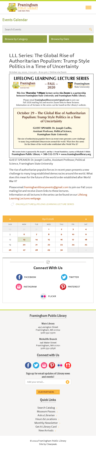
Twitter (70, 277)
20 (24, 244)
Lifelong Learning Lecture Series (54, 204)
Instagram (26, 286)
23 (61, 244)
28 (36, 249)
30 (61, 249)
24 (73, 244)
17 (73, 239)
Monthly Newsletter (46, 422)
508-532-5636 (48, 348)
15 (49, 239)
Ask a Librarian (46, 415)
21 (36, 244)
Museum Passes (46, 411)
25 (86, 244)
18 (86, 239)
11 (86, 234)
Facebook (26, 277)
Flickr (48, 296)
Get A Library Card (46, 426)
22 (49, 244)
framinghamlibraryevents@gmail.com (46, 187)
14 (36, 239)
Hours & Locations (46, 418)
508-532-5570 (48, 332)
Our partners (46, 392)
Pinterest (70, 286)
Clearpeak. (52, 444)
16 (61, 239)
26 (10, 249)
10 (73, 234)
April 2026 (48, 219)
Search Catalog (46, 407)
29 (49, 249)
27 (24, 249)
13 (24, 239)
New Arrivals (46, 430)
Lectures (29, 204)
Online (20, 204)
